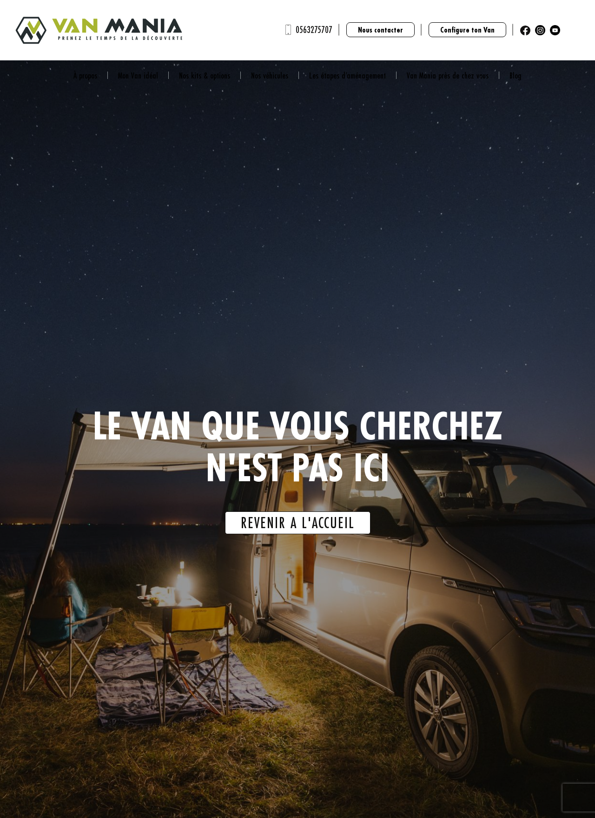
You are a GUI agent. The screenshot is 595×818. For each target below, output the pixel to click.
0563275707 (314, 29)
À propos (85, 75)
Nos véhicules (269, 75)
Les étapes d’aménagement (347, 75)
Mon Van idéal (138, 75)
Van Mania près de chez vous (448, 75)
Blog (515, 75)
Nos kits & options (204, 75)
